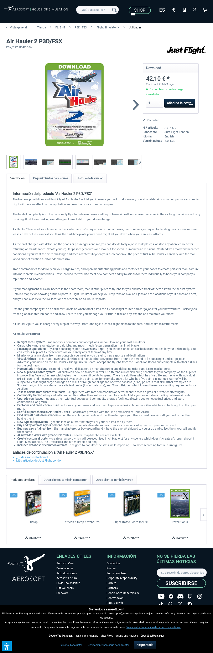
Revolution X (180, 522)
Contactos (113, 563)
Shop (139, 10)
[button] (7, 646)
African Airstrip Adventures (82, 522)
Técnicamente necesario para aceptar (108, 645)
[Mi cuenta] (195, 9)
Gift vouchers (65, 588)
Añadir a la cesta (180, 102)
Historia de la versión (90, 178)
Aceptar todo (144, 645)
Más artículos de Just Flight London (37, 460)
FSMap (33, 522)
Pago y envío (114, 602)
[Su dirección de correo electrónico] (182, 572)
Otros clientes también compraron (65, 479)
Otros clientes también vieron (114, 479)
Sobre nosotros (116, 573)
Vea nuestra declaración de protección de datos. (153, 627)
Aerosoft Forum (66, 578)
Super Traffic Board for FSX (131, 522)
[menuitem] (97, 10)
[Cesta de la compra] (205, 9)
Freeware (62, 593)
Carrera (111, 583)
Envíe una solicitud (68, 583)
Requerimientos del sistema (50, 178)
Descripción (17, 178)
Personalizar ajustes (70, 645)
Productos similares (22, 479)
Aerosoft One (64, 563)
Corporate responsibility (121, 578)
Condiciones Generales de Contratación (123, 595)
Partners (112, 588)
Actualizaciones (66, 573)
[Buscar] (114, 10)
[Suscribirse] (181, 583)
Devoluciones (64, 568)
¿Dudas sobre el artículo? (30, 457)
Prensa (111, 568)
